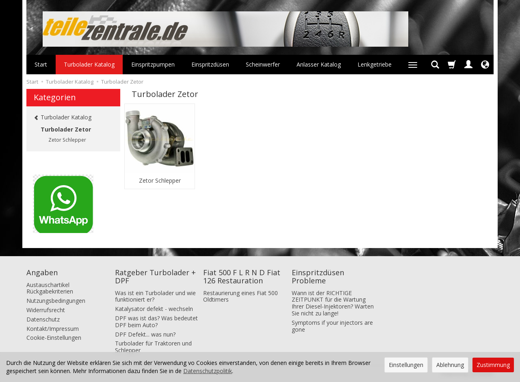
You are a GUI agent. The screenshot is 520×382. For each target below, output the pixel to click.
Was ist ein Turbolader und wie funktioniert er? (155, 296)
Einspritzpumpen (153, 64)
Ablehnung (450, 365)
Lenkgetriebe (375, 64)
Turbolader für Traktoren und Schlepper (153, 346)
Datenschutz (43, 319)
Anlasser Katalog (319, 64)
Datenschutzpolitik (207, 371)
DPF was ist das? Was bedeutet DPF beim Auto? (156, 321)
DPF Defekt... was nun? (145, 334)
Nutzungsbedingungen (55, 300)
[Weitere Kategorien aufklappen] (412, 64)
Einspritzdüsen (210, 64)
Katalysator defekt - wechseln (154, 309)
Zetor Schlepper (160, 180)
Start (41, 64)
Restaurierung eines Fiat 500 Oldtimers (240, 296)
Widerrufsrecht (45, 310)
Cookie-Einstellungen (53, 337)
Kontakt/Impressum (52, 328)
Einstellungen (406, 365)
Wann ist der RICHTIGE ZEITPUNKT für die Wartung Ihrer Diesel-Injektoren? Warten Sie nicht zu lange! (333, 303)
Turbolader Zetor (66, 129)
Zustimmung (493, 365)
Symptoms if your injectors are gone (332, 326)
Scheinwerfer (263, 64)
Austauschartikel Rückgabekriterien (49, 288)
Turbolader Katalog (89, 64)
